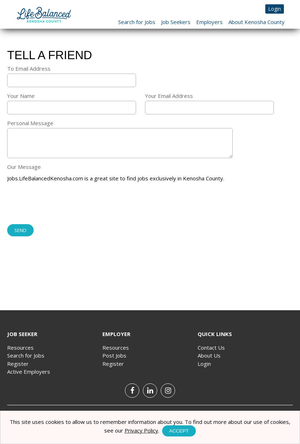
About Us (209, 355)
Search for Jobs (136, 21)
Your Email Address (169, 95)
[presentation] (61, 204)
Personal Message (30, 123)
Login (274, 8)
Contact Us (211, 347)
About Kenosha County (256, 21)
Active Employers (28, 371)
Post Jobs (114, 355)
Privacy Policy (141, 430)
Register (18, 363)
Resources (20, 347)
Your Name (21, 95)
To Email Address (28, 68)
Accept (179, 431)
